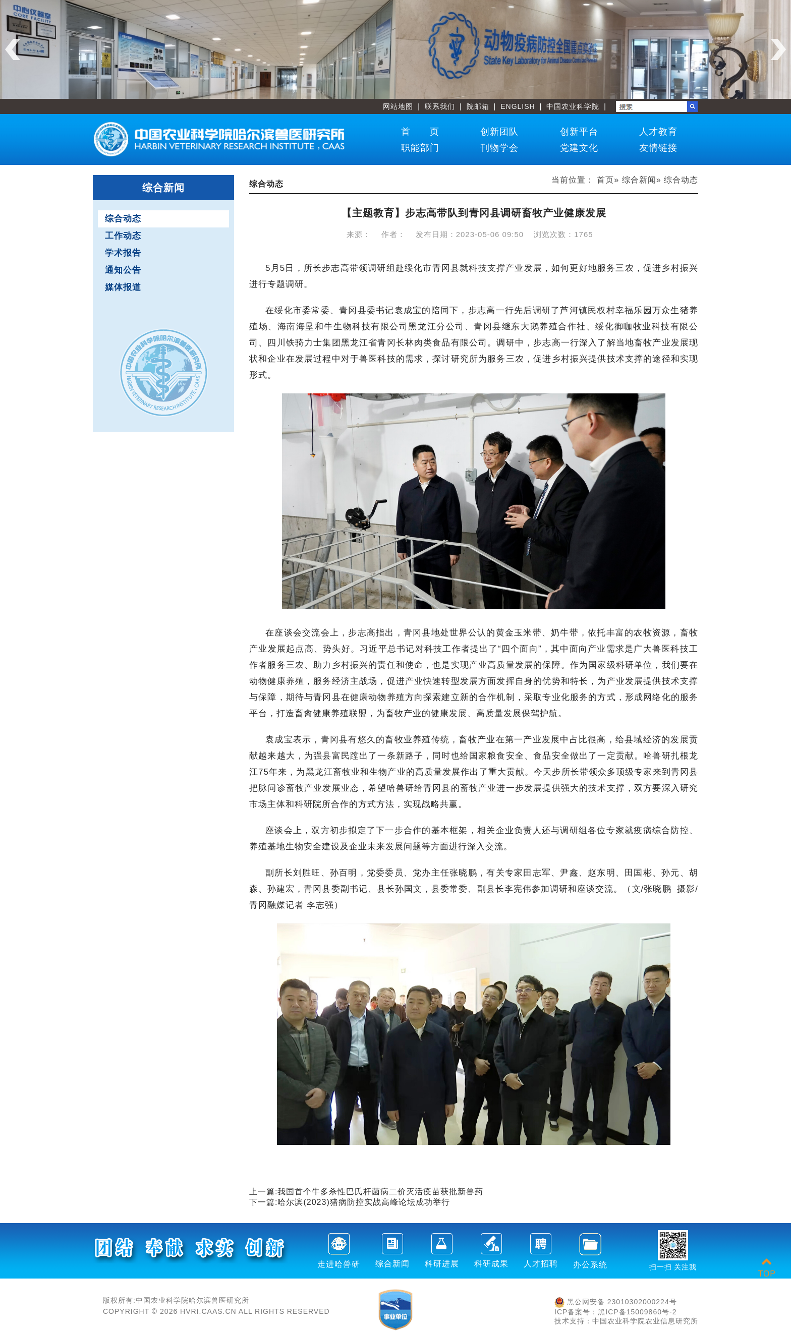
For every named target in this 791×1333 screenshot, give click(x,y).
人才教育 (658, 132)
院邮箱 (478, 106)
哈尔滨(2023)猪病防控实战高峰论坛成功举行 (363, 1202)
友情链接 (658, 148)
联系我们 (440, 106)
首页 (605, 180)
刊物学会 (499, 148)
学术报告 (123, 253)
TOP (767, 1267)
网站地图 (398, 106)
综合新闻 (639, 180)
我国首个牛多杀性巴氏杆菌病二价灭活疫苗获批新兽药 (380, 1191)
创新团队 (499, 132)
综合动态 (123, 218)
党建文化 (579, 148)
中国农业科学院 (572, 106)
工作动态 (123, 236)
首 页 (420, 132)
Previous (12, 49)
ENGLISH (517, 106)
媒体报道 (123, 287)
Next (778, 49)
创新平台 (579, 132)
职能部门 (420, 148)
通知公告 (123, 270)
